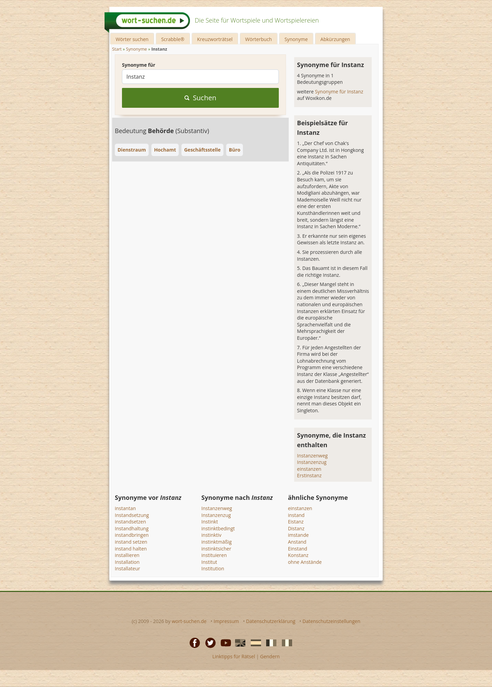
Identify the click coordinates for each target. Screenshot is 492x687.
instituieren (214, 555)
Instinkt (209, 521)
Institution (212, 568)
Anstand (297, 542)
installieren (127, 555)
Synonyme (296, 39)
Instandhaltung (132, 528)
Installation (127, 562)
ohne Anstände (305, 562)
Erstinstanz (309, 475)
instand (296, 515)
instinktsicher (216, 548)
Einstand (298, 548)
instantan (125, 508)
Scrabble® (172, 39)
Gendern (269, 656)
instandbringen (132, 535)
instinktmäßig (216, 542)
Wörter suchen (131, 39)
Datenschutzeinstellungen (331, 621)
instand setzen (131, 542)
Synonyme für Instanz (339, 91)
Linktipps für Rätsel (233, 656)
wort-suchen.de (189, 621)
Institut (209, 562)
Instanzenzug (311, 462)
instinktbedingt (218, 528)
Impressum (226, 621)
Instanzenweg (312, 455)
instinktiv (211, 535)
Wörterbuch (258, 39)
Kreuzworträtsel (215, 39)
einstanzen (309, 469)
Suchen (200, 97)
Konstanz (298, 555)
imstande (298, 535)
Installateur (127, 568)
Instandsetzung (132, 515)
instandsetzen (130, 521)
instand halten (131, 548)
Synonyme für (138, 65)
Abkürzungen (335, 39)
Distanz (296, 528)
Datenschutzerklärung (270, 621)
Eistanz (296, 521)
